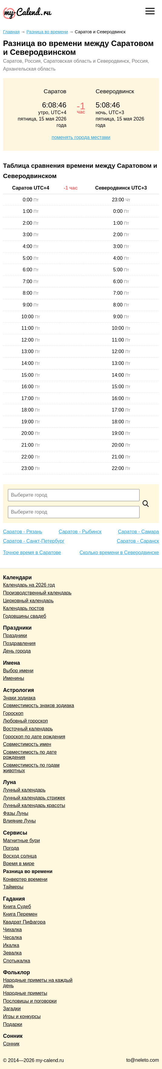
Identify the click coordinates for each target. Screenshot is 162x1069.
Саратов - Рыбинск (80, 531)
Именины (13, 678)
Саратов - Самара (138, 531)
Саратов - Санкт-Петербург (33, 541)
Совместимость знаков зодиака (38, 705)
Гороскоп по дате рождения (34, 736)
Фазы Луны (15, 813)
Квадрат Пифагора (24, 922)
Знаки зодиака (19, 697)
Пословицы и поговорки (30, 1001)
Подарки (12, 1024)
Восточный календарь (28, 728)
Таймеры (13, 886)
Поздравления (19, 643)
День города (17, 651)
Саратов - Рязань (22, 531)
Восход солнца (20, 856)
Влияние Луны (19, 820)
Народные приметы (25, 993)
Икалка (11, 945)
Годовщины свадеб (24, 616)
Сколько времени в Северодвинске (119, 552)
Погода (11, 848)
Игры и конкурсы (22, 1016)
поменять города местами (81, 137)
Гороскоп (13, 713)
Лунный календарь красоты (34, 805)
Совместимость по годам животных (31, 768)
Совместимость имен (27, 744)
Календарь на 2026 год (29, 584)
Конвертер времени (25, 879)
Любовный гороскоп (25, 720)
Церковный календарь (28, 600)
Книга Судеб (17, 906)
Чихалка (12, 929)
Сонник (11, 1043)
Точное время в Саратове (32, 552)
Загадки (12, 1008)
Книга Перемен (20, 914)
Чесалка (12, 937)
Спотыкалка (16, 960)
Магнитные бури (21, 840)
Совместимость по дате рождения (30, 755)
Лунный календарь (24, 790)
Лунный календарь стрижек (34, 797)
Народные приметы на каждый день (38, 983)
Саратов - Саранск (138, 541)
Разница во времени (27, 871)
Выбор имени (18, 670)
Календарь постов (23, 608)
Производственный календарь (37, 592)
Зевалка (12, 952)
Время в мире (18, 863)
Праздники (15, 635)
